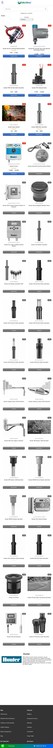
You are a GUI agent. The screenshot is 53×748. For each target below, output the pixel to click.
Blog (1, 736)
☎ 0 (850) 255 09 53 (40, 746)
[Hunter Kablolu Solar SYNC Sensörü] (13, 391)
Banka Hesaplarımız (5, 731)
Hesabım (29, 727)
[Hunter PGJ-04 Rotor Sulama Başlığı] (13, 547)
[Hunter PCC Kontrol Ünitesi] (39, 508)
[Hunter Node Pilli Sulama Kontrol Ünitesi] (39, 155)
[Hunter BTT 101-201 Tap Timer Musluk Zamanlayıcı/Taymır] (39, 40)
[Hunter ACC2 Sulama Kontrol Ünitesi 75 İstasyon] (13, 195)
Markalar (29, 723)
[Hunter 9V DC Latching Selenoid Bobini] (13, 39)
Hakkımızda (3, 714)
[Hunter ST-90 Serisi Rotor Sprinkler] (39, 626)
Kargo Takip (30, 736)
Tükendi (14, 213)
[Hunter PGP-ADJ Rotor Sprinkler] (39, 547)
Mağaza (29, 714)
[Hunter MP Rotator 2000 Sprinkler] (13, 469)
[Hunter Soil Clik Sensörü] (13, 626)
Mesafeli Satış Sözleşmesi (7, 718)
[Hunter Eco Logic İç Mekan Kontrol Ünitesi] (13, 235)
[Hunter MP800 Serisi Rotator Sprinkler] (39, 469)
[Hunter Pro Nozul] (13, 587)
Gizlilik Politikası (4, 727)
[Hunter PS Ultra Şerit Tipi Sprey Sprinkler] (39, 587)
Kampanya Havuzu (32, 718)
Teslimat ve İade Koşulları (7, 723)
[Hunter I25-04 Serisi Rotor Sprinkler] (13, 312)
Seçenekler (39, 56)
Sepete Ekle (14, 56)
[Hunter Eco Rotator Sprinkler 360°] (13, 273)
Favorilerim (30, 731)
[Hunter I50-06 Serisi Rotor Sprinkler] (13, 351)
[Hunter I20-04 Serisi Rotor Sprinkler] (39, 273)
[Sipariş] (26, 19)
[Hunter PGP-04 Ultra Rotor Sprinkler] (13, 78)
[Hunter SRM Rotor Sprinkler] (39, 117)
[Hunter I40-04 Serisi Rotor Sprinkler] (39, 312)
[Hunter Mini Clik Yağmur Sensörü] (13, 430)
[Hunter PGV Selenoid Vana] (39, 78)
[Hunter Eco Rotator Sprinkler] (39, 234)
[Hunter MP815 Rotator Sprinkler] (13, 508)
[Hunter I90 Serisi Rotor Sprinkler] (39, 351)
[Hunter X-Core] (13, 156)
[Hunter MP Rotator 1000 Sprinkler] (39, 430)
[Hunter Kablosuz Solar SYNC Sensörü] (39, 391)
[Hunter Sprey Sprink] (13, 117)
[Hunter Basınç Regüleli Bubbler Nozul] (39, 195)
